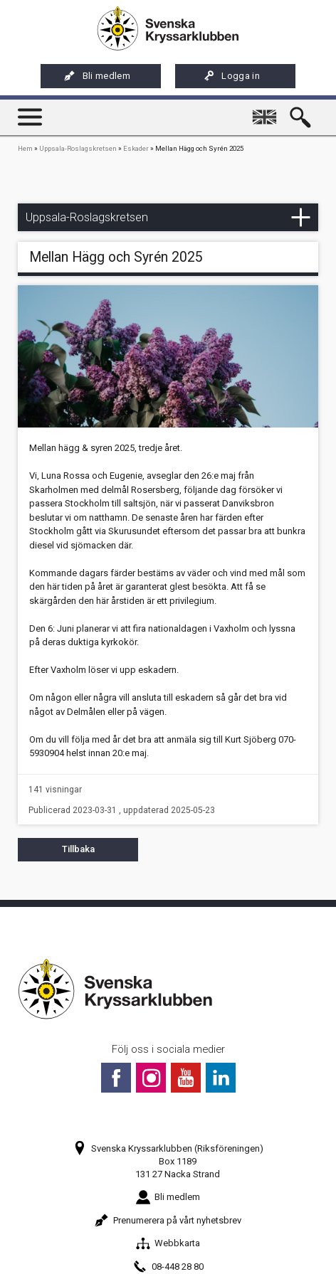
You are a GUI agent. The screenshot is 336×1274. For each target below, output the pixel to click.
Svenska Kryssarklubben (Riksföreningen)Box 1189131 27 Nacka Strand (168, 1161)
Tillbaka (78, 849)
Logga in (231, 76)
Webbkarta (168, 1243)
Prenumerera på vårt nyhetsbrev (168, 1220)
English (268, 110)
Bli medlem (97, 76)
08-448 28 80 (168, 1266)
